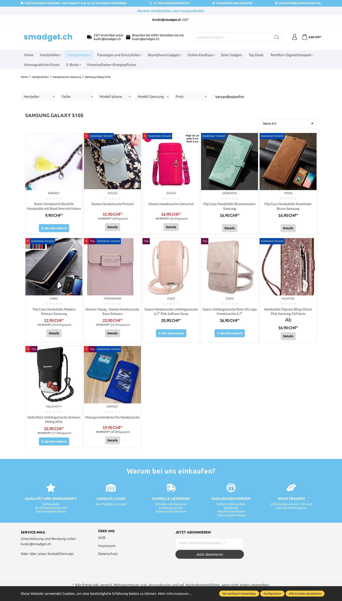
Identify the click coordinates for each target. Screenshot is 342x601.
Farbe (77, 96)
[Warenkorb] (311, 37)
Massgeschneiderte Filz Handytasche (112, 421)
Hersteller (39, 96)
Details (112, 227)
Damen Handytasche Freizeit (113, 204)
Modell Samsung (153, 96)
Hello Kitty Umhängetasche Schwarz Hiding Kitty (54, 421)
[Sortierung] (288, 123)
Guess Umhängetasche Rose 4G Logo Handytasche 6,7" (229, 312)
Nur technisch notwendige (239, 593)
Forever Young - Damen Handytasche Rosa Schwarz (112, 312)
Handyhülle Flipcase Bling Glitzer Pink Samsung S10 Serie (288, 312)
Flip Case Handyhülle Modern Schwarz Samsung (54, 312)
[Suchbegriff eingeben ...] (232, 37)
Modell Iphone (115, 96)
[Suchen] (276, 37)
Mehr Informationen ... (175, 593)
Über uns (107, 534)
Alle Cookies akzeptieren (305, 593)
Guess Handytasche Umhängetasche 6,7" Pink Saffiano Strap (171, 313)
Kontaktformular (61, 556)
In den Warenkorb (54, 229)
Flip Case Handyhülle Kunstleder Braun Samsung (288, 206)
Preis (191, 96)
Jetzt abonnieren (209, 557)
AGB (101, 541)
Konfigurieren (272, 593)
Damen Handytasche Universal (171, 204)
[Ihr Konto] (293, 37)
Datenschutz (108, 557)
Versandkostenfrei (229, 97)
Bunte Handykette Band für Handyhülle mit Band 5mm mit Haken (54, 207)
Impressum (107, 549)
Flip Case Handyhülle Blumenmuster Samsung (229, 206)
